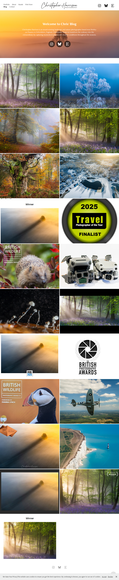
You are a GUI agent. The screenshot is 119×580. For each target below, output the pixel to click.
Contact (12, 7)
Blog (5, 7)
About (14, 4)
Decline (110, 577)
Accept (104, 577)
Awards (20, 4)
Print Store (29, 4)
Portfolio (7, 4)
